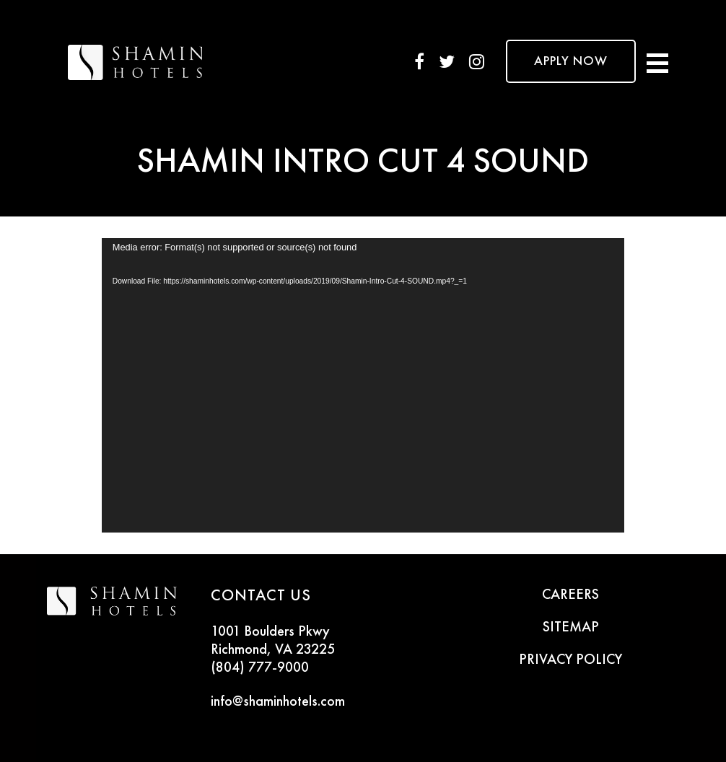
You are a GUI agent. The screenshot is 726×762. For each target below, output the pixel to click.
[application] (363, 385)
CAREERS (570, 595)
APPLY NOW (571, 61)
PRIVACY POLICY (570, 660)
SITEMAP (571, 628)
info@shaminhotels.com (278, 702)
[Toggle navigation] (657, 62)
